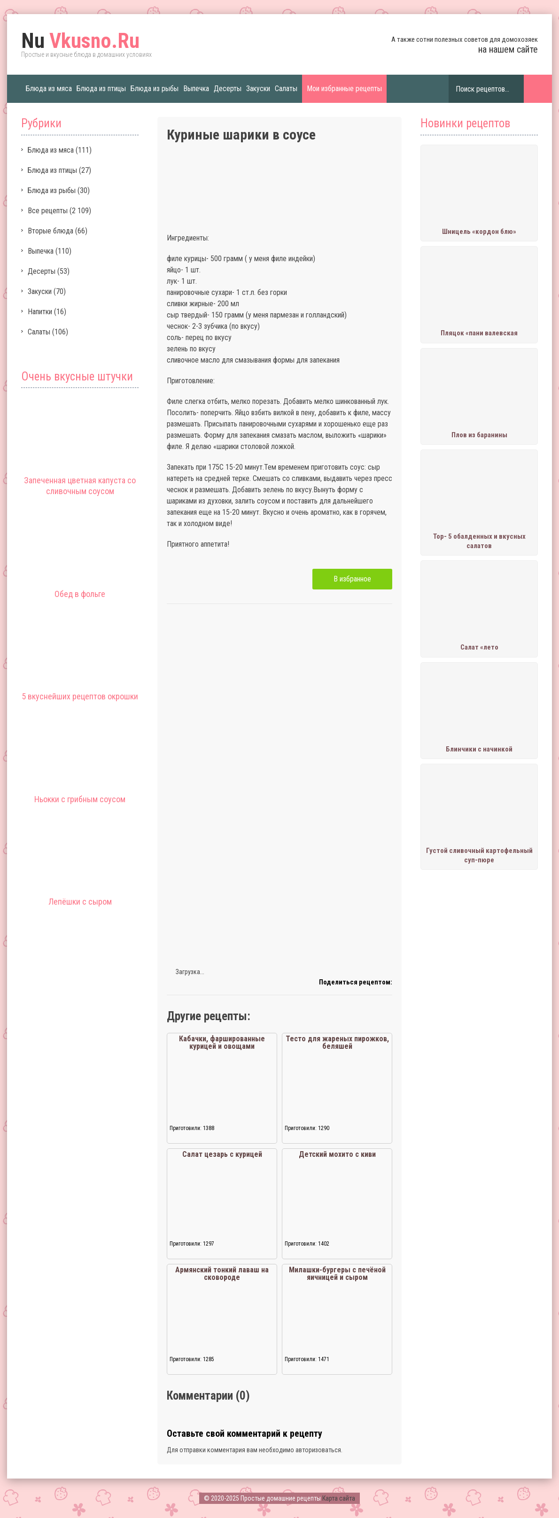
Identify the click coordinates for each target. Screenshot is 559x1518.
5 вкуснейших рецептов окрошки (80, 696)
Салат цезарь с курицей (222, 1154)
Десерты (227, 88)
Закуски (258, 88)
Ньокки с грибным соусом (79, 799)
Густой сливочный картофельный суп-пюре (479, 855)
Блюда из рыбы (155, 88)
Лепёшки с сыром (80, 901)
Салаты (286, 88)
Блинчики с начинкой (479, 749)
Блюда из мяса (49, 88)
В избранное (352, 578)
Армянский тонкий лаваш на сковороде (222, 1273)
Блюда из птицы (101, 88)
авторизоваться (318, 1450)
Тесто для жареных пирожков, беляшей (337, 1042)
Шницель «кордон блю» (479, 231)
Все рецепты (48, 210)
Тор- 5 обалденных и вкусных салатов (479, 541)
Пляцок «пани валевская (479, 333)
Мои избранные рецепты (344, 88)
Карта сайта (338, 1498)
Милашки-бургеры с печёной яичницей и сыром (337, 1273)
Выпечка (196, 88)
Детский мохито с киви (337, 1154)
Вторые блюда (50, 230)
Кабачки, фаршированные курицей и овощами (222, 1042)
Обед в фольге (79, 594)
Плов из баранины (479, 435)
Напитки (40, 311)
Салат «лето (479, 647)
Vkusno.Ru (80, 41)
